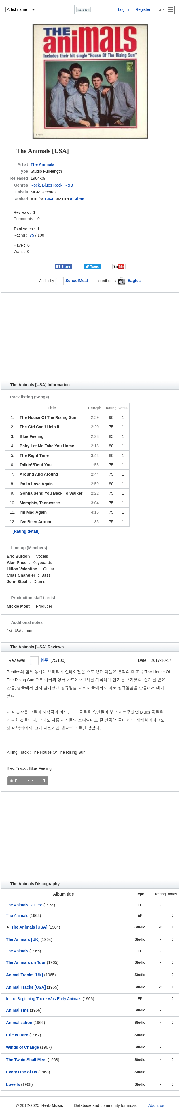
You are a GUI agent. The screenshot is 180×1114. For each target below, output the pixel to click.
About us (156, 1105)
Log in (123, 9)
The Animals (42, 164)
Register (142, 9)
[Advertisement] (90, 336)
